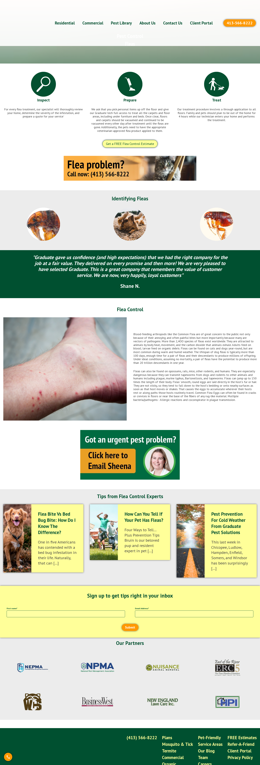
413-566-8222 (240, 13)
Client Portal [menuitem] (201, 13)
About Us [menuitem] (147, 13)
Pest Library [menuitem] (121, 13)
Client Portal (241, 743)
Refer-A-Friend (242, 738)
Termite (175, 743)
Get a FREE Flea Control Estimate (130, 143)
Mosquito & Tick (183, 738)
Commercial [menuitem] (92, 13)
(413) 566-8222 (150, 732)
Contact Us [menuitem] (172, 13)
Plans (173, 732)
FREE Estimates (243, 732)
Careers (208, 755)
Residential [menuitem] (65, 13)
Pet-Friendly (212, 732)
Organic (175, 755)
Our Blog (209, 743)
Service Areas (213, 738)
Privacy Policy (241, 749)
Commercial (179, 749)
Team (207, 749)
